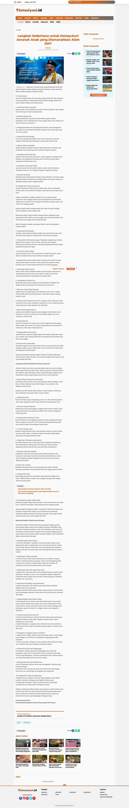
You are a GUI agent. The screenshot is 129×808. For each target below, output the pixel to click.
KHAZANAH (69, 18)
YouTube (35, 799)
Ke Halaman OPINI (48, 781)
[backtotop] (64, 786)
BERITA (35, 18)
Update (71, 269)
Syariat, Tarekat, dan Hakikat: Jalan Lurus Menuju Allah (92, 61)
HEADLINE (59, 18)
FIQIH (51, 18)
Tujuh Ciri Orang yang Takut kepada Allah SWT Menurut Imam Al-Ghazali (93, 52)
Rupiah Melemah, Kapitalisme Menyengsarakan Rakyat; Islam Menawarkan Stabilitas (93, 87)
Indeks (20, 18)
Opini (18, 777)
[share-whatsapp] (79, 53)
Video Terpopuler (90, 34)
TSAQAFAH (95, 18)
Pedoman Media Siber (106, 797)
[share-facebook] (73, 53)
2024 (18, 722)
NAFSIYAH (78, 18)
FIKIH (52, 22)
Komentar (21, 53)
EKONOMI (44, 18)
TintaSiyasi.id (20, 87)
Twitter (31, 799)
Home (19, 2)
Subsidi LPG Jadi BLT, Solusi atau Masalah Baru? (34, 716)
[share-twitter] (76, 53)
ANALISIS (27, 18)
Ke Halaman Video (98, 38)
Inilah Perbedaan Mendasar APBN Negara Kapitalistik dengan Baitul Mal (92, 78)
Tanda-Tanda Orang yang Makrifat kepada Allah (93, 69)
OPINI (87, 18)
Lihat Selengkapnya (98, 95)
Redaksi (102, 792)
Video (21, 22)
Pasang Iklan (103, 794)
